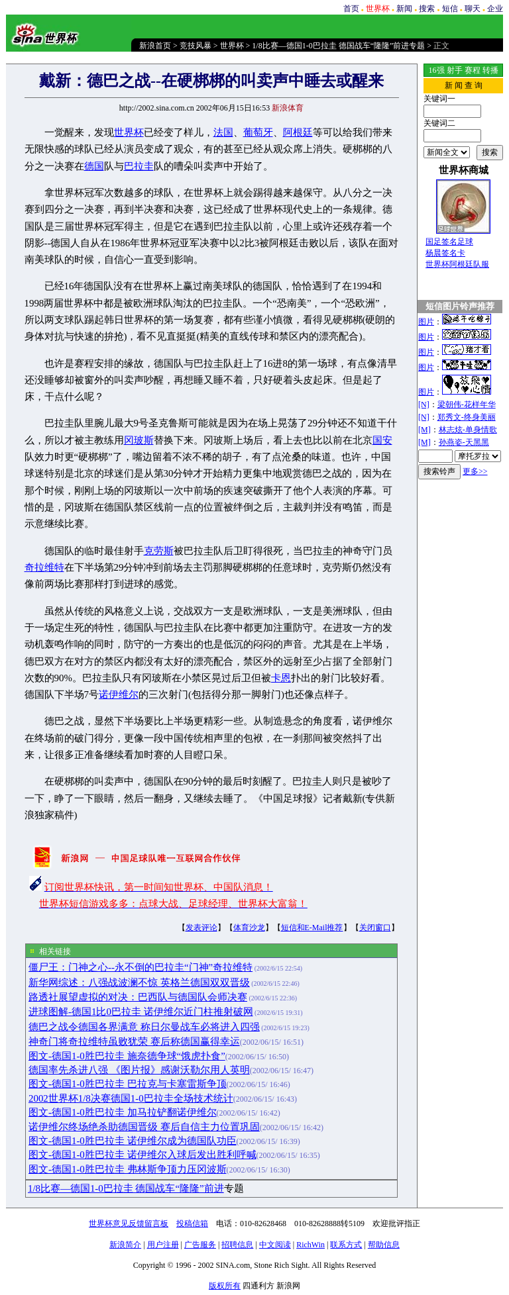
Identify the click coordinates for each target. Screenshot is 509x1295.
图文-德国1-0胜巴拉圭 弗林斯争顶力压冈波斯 (127, 1169)
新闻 (404, 8)
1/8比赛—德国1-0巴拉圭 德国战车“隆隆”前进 (126, 1188)
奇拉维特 (44, 567)
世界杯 (232, 45)
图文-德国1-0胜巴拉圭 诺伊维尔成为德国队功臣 (132, 1140)
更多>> (475, 471)
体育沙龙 (249, 927)
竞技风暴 (195, 45)
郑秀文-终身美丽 (466, 417)
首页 (351, 8)
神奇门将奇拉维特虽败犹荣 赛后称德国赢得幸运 (134, 1041)
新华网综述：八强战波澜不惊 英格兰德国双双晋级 (139, 982)
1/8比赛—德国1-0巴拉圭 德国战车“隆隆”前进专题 (338, 45)
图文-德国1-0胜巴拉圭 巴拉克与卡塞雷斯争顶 (127, 1084)
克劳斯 (159, 551)
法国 (223, 132)
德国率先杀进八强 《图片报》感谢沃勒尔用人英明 (139, 1070)
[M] (424, 429)
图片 (426, 321)
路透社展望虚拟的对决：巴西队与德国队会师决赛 (137, 997)
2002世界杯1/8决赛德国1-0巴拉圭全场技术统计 (130, 1098)
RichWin (310, 1244)
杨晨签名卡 (445, 253)
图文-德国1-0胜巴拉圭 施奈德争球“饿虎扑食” (126, 1056)
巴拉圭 (139, 166)
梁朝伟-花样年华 (466, 404)
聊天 (473, 8)
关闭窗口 (375, 927)
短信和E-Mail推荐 (312, 927)
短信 (450, 8)
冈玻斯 (139, 440)
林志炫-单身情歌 (468, 429)
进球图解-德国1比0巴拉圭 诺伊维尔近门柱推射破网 (140, 1011)
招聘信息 (237, 1244)
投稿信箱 (192, 1223)
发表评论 (201, 927)
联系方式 (346, 1244)
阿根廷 (298, 132)
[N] (423, 404)
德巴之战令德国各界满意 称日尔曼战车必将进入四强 (144, 1027)
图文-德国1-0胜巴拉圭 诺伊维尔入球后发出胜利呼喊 (142, 1154)
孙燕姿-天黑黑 (464, 442)
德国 (94, 166)
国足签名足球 (449, 241)
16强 (437, 70)
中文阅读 (275, 1244)
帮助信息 (384, 1244)
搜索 (427, 8)
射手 (455, 70)
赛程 (473, 70)
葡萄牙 (258, 132)
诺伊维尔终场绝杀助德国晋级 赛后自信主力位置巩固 (144, 1127)
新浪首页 (155, 45)
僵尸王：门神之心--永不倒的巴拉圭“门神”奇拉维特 (140, 967)
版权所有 (225, 1285)
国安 (382, 440)
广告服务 (200, 1244)
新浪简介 (125, 1244)
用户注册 (163, 1244)
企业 (495, 8)
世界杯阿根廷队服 (457, 264)
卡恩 (281, 678)
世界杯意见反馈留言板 (128, 1223)
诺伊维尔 (119, 694)
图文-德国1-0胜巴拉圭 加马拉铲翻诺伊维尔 (122, 1112)
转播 (490, 70)
